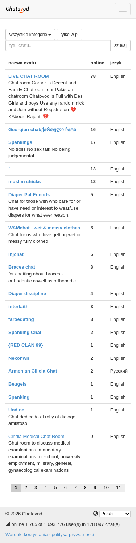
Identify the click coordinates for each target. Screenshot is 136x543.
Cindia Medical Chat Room (36, 436)
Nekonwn (18, 358)
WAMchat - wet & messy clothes (44, 227)
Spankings (20, 142)
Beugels (17, 384)
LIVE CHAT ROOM (28, 76)
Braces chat (21, 267)
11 (118, 487)
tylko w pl (69, 34)
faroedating (21, 319)
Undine (16, 410)
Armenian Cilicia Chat (32, 371)
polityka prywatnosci (72, 534)
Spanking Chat (24, 332)
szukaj (120, 45)
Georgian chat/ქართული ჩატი (42, 129)
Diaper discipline (27, 293)
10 (106, 487)
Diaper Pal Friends (29, 194)
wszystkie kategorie (30, 34)
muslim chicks (24, 181)
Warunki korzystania (26, 534)
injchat (16, 254)
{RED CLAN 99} (25, 345)
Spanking (19, 397)
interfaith (18, 306)
